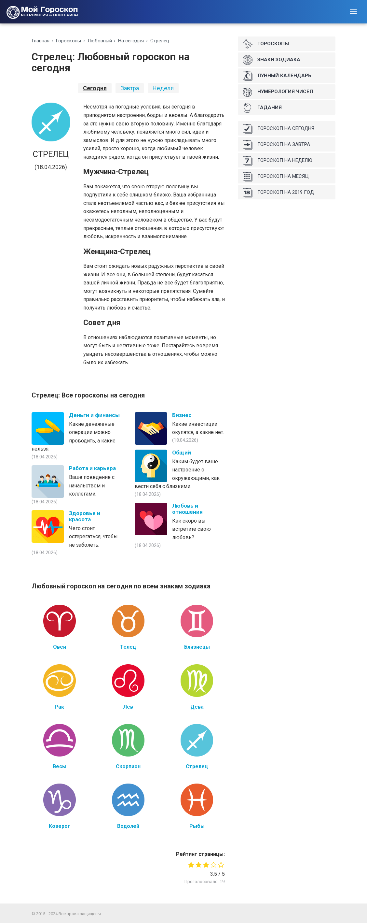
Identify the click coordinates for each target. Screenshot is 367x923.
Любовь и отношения (187, 508)
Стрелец (159, 41)
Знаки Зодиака (271, 60)
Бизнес (182, 415)
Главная (40, 41)
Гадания (262, 108)
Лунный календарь (277, 76)
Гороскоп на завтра (276, 145)
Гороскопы (68, 41)
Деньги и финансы (94, 415)
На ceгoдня (131, 41)
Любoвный (100, 41)
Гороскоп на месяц (276, 176)
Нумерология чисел (278, 92)
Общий (181, 452)
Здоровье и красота (84, 516)
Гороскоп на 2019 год (278, 192)
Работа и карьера (92, 468)
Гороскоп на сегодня (278, 129)
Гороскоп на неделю (277, 161)
